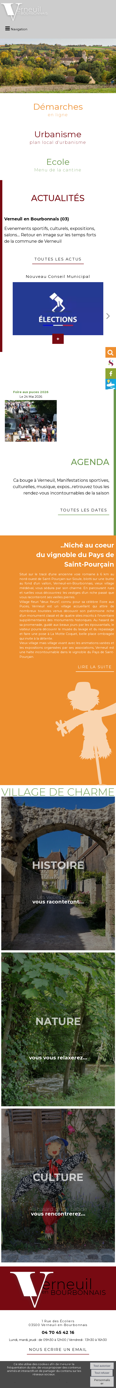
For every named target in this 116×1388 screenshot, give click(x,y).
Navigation (19, 29)
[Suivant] (108, 315)
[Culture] (58, 1185)
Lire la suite (95, 666)
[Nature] (58, 1029)
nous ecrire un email (58, 1349)
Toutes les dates (83, 509)
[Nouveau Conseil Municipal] (58, 308)
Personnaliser (102, 1381)
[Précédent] (6, 312)
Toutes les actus (58, 258)
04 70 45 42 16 (58, 1332)
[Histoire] (58, 873)
